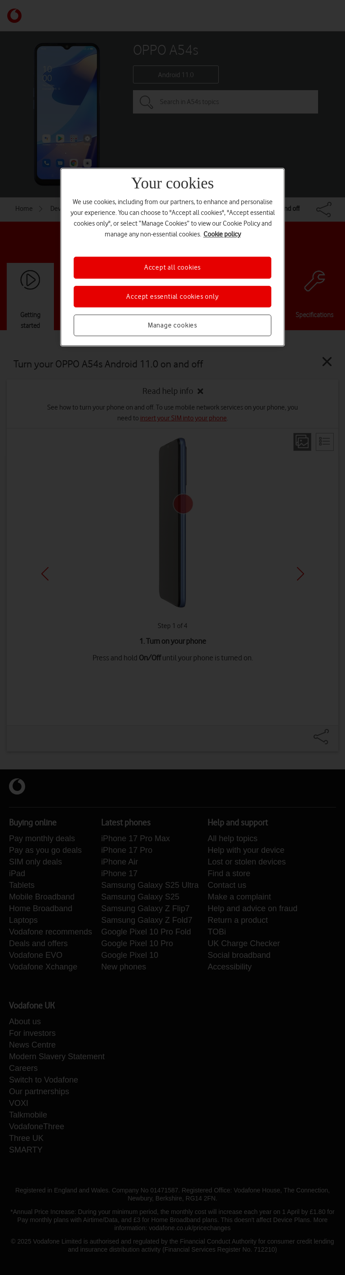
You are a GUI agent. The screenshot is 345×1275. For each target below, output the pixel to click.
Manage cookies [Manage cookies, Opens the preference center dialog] (172, 325)
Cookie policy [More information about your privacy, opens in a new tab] (222, 235)
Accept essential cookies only (172, 297)
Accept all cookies (172, 268)
